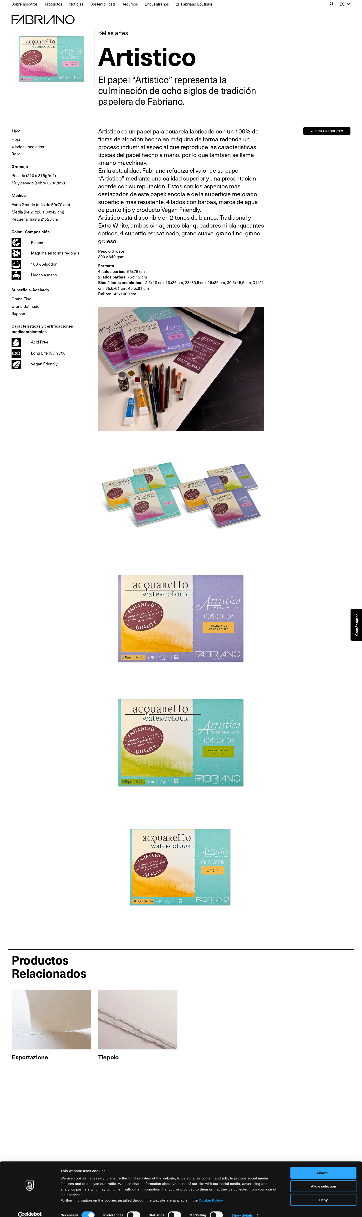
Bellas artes (113, 32)
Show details (242, 1208)
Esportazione (30, 1057)
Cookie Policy (211, 1193)
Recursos (130, 3)
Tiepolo (108, 1057)
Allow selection (323, 1179)
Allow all (324, 1165)
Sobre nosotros (25, 3)
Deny (323, 1192)
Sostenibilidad (102, 3)
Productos (53, 3)
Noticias (76, 3)
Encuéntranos (157, 3)
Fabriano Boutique (196, 3)
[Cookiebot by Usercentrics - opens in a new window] (30, 1208)
